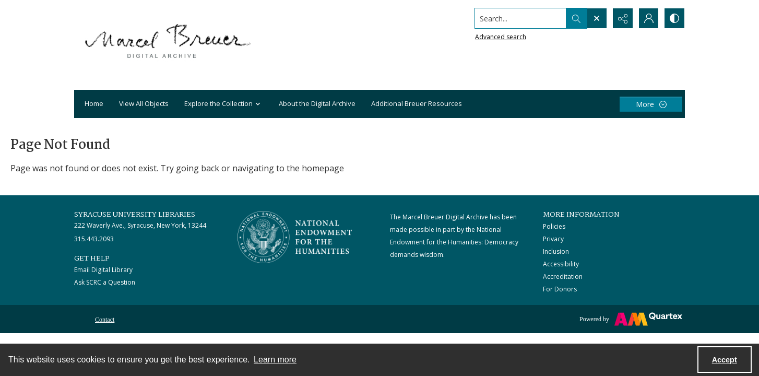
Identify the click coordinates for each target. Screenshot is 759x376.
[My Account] (648, 18)
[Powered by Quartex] (631, 319)
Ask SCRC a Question (104, 282)
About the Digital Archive (317, 103)
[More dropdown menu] (651, 104)
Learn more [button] (275, 359)
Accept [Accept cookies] (724, 360)
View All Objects (144, 103)
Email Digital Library (103, 269)
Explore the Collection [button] (223, 104)
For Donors (560, 289)
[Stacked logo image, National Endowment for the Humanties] (295, 237)
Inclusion (556, 251)
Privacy (553, 238)
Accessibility (561, 264)
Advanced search (500, 36)
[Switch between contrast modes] (674, 18)
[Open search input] (596, 18)
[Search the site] (520, 18)
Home (94, 103)
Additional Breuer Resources (416, 103)
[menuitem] (104, 318)
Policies (554, 226)
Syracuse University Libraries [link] (134, 214)
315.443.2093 (94, 238)
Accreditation (563, 276)
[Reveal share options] (622, 18)
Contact (104, 319)
